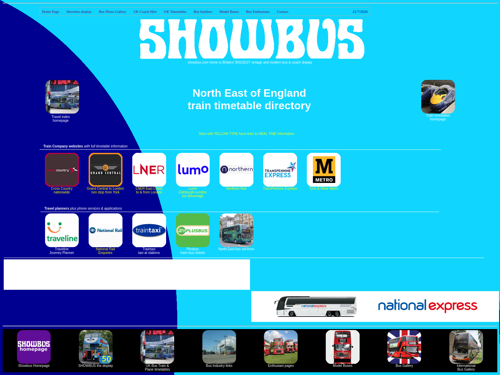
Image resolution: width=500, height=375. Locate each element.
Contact (322, 11)
